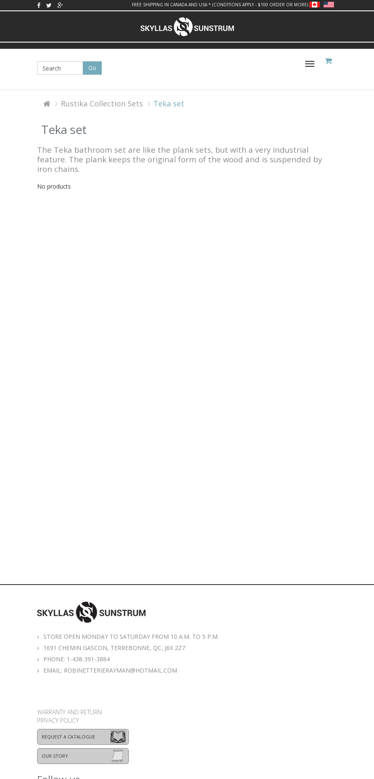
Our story (55, 756)
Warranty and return (69, 712)
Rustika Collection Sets (102, 103)
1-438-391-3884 (88, 659)
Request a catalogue (68, 737)
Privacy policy (58, 720)
